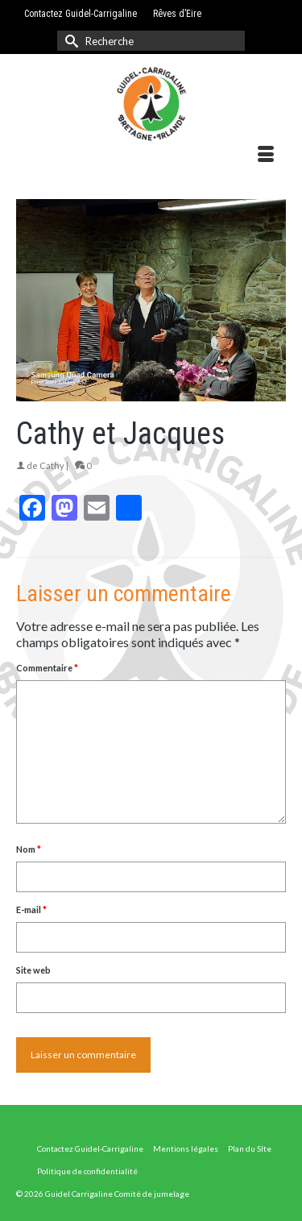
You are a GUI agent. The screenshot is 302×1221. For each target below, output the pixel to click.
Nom (28, 849)
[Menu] (266, 155)
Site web (33, 970)
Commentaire (47, 667)
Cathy (51, 465)
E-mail (31, 909)
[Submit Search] (69, 41)
